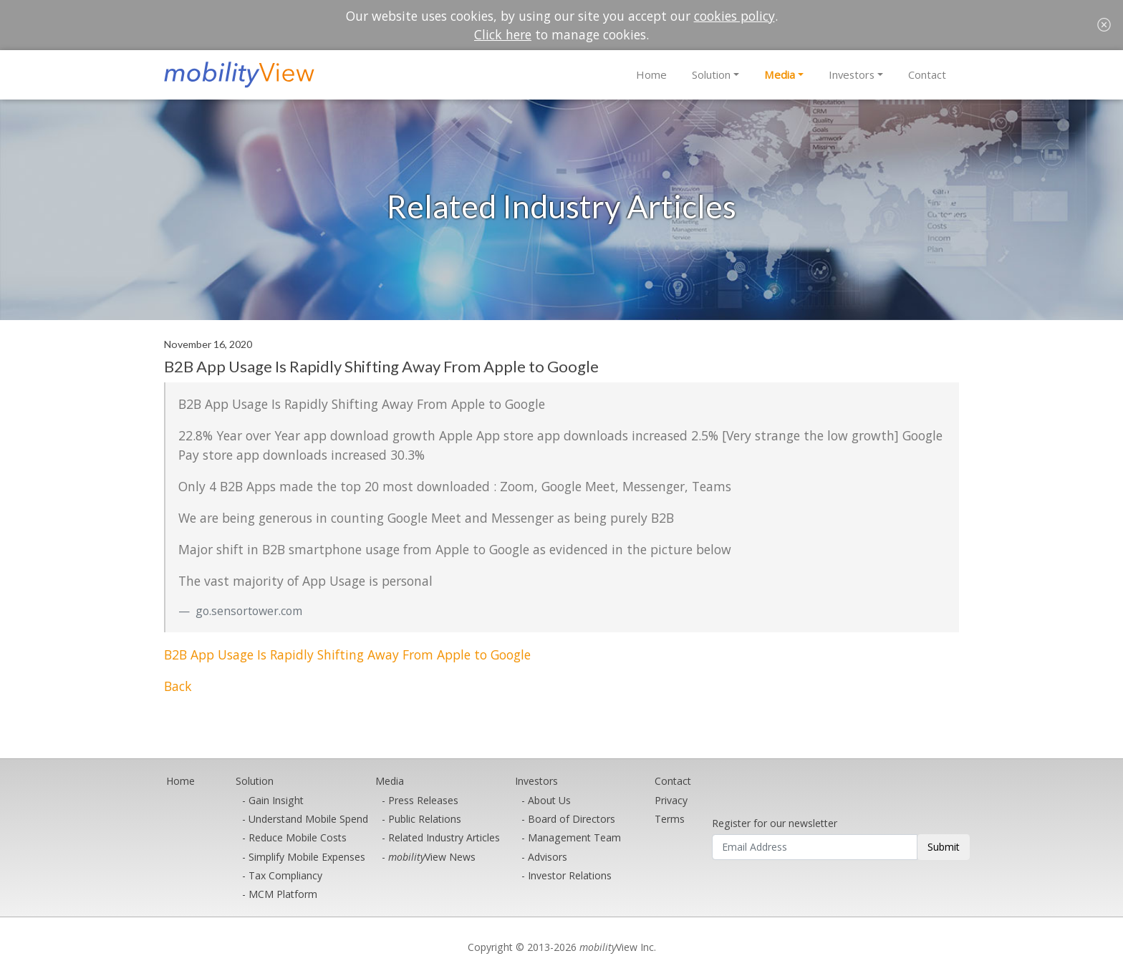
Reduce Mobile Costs (298, 837)
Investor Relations (570, 875)
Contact (927, 74)
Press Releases (423, 800)
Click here (502, 34)
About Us (549, 800)
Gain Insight (276, 800)
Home (651, 74)
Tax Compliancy (285, 875)
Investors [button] (851, 74)
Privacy (671, 800)
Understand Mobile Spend (308, 819)
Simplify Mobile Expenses (307, 857)
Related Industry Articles (444, 837)
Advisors (547, 857)
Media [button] (779, 74)
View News (432, 857)
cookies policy (734, 15)
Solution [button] (711, 74)
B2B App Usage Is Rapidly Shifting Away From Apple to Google (347, 654)
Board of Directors (571, 819)
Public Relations (424, 819)
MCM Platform (283, 894)
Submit (943, 847)
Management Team (574, 837)
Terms (670, 819)
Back (178, 686)
